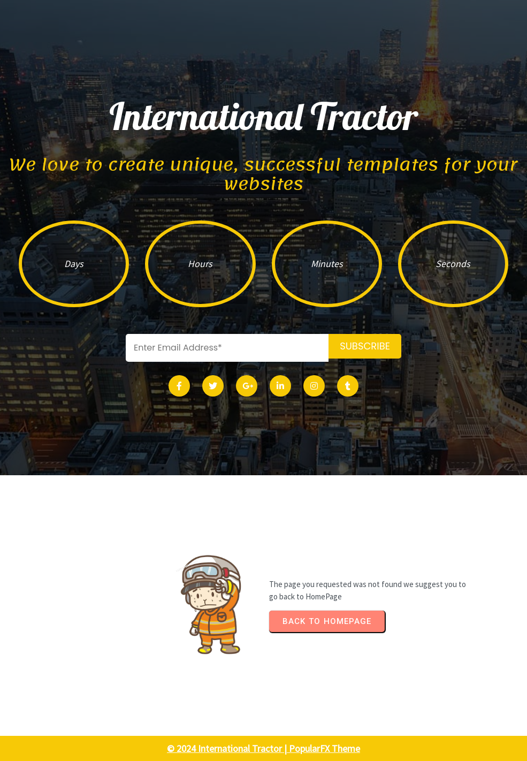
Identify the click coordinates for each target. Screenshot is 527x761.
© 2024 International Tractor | (228, 748)
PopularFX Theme (324, 748)
